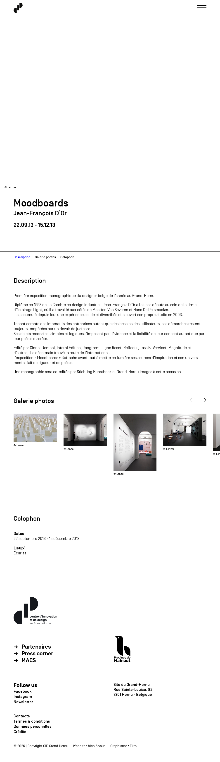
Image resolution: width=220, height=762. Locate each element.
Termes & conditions (32, 721)
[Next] (205, 400)
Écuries (20, 553)
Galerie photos (45, 257)
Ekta (133, 746)
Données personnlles (33, 726)
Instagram (23, 696)
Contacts (22, 716)
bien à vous (97, 746)
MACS (28, 660)
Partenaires (36, 647)
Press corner (37, 653)
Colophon (67, 257)
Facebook (22, 691)
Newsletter (23, 701)
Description (22, 257)
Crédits (20, 731)
